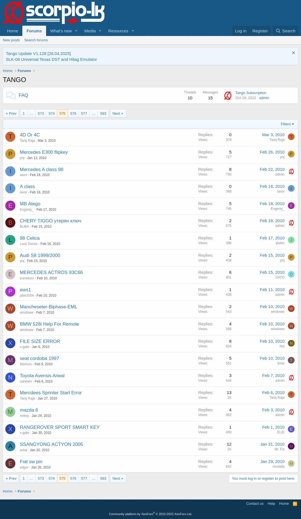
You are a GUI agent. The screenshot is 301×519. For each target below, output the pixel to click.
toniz (281, 363)
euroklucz (27, 278)
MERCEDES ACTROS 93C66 (51, 272)
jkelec (280, 243)
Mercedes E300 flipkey (44, 152)
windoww (27, 312)
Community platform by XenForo (150, 514)
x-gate (24, 347)
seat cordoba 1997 (39, 358)
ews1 (25, 289)
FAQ (23, 95)
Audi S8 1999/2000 (40, 255)
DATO (280, 277)
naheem (26, 381)
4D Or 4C (30, 135)
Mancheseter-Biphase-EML (48, 306)
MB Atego (30, 203)
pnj (22, 158)
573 (41, 113)
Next (116, 113)
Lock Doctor (29, 244)
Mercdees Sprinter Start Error (51, 392)
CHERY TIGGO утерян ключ (50, 221)
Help (271, 503)
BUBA (24, 227)
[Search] (285, 31)
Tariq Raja (27, 141)
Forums (34, 30)
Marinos (26, 364)
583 (103, 113)
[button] (76, 31)
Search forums (36, 40)
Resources (118, 30)
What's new (61, 30)
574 (52, 113)
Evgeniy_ (27, 210)
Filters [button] (286, 124)
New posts (11, 40)
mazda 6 (29, 410)
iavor (23, 175)
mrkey (24, 416)
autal (23, 450)
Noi (282, 346)
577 (84, 113)
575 (62, 113)
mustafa (279, 466)
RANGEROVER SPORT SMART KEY (60, 427)
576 (73, 113)
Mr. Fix (279, 449)
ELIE (281, 432)
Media (90, 30)
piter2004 (27, 295)
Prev (12, 113)
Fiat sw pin (31, 461)
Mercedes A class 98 (41, 169)
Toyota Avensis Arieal (42, 375)
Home (12, 30)
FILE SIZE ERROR (40, 341)
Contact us (255, 503)
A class (27, 186)
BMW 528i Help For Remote (49, 324)
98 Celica (30, 238)
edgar (24, 467)
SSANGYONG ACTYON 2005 (51, 444)
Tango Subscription (250, 93)
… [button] (31, 113)
